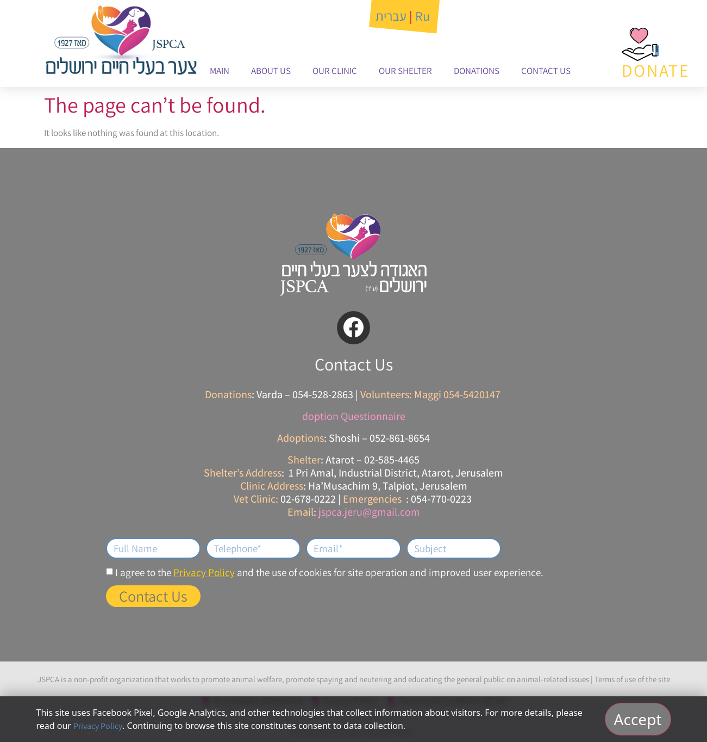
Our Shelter (405, 71)
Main (219, 71)
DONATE (656, 70)
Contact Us (546, 71)
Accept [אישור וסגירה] (638, 719)
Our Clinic (334, 71)
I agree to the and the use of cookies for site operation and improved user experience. (329, 572)
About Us (271, 71)
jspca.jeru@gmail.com (369, 512)
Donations (476, 71)
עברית (391, 15)
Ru (422, 15)
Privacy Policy (204, 572)
